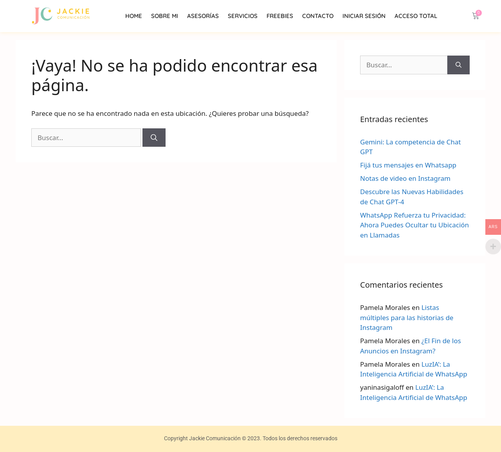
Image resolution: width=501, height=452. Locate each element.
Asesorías (203, 16)
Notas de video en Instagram (405, 178)
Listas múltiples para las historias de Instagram (406, 317)
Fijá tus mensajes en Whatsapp (408, 164)
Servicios (243, 16)
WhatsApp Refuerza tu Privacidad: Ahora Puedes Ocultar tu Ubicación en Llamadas (414, 225)
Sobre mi (164, 16)
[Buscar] (154, 137)
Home (133, 16)
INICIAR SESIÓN (364, 16)
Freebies (280, 16)
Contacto (317, 16)
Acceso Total (416, 16)
